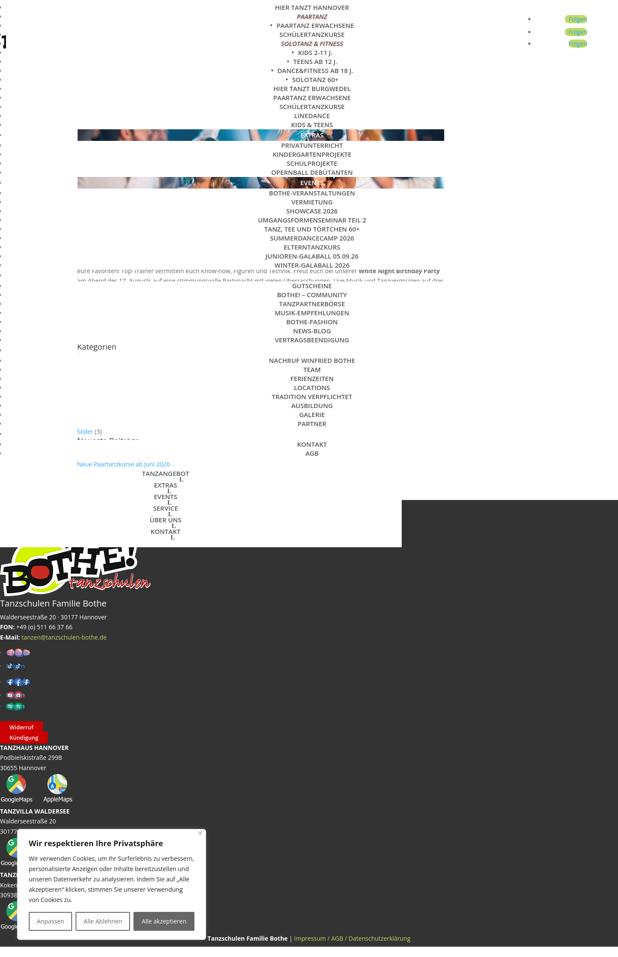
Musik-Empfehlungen (312, 312)
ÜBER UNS (312, 350)
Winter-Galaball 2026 (312, 265)
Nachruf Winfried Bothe (312, 360)
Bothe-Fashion (312, 321)
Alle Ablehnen (103, 921)
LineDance (312, 115)
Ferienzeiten (312, 378)
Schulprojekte (312, 163)
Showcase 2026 (312, 211)
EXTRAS (312, 135)
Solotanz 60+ (315, 79)
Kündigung (23, 737)
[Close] (200, 833)
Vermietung (312, 202)
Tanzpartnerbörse (312, 303)
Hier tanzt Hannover (312, 7)
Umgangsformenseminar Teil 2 (312, 220)
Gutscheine (312, 285)
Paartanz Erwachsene (315, 25)
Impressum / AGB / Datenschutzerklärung (352, 938)
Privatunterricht (312, 145)
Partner (312, 423)
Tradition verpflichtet (312, 396)
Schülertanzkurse (312, 34)
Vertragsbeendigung (312, 339)
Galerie (312, 414)
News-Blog (312, 330)
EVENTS (312, 182)
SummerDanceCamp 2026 (312, 238)
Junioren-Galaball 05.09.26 (312, 256)
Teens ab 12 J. (315, 61)
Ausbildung (312, 405)
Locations (312, 387)
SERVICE (312, 275)
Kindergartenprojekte (312, 154)
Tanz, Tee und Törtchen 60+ (312, 229)
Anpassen (50, 921)
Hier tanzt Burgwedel (312, 88)
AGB (312, 453)
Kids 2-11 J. (315, 52)
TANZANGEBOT (165, 473)
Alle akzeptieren (164, 921)
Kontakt (312, 444)
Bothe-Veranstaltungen (312, 193)
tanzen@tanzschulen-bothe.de (63, 637)
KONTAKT (312, 434)
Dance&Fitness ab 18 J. (315, 70)
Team (312, 369)
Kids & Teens (312, 124)
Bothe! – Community (312, 294)
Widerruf (21, 727)
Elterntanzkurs (312, 247)
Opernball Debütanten (312, 172)
